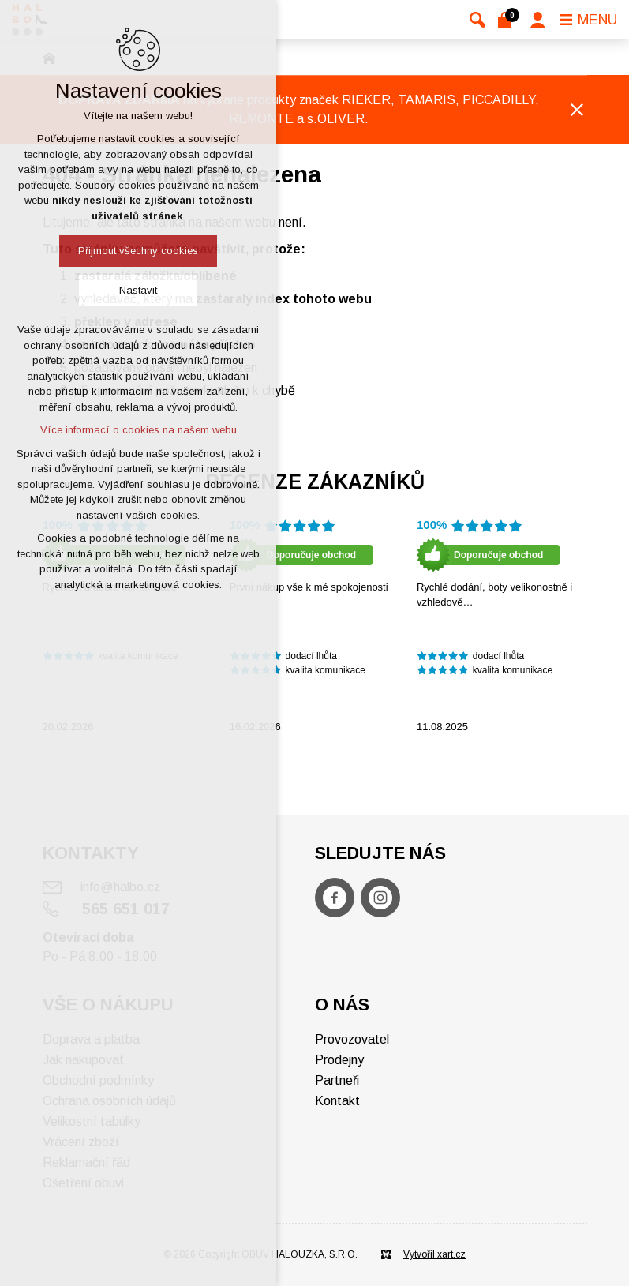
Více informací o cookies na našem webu (138, 430)
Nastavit (138, 290)
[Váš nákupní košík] (508, 20)
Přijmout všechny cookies (138, 251)
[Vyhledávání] (477, 20)
